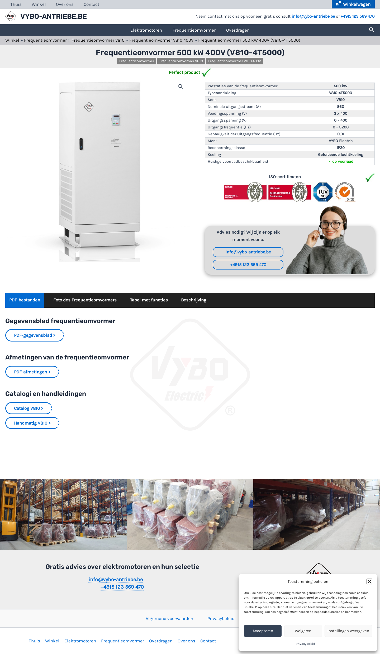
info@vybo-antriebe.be (313, 16)
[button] (369, 581)
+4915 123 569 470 (358, 16)
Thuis (15, 4)
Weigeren (303, 630)
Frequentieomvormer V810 (99, 40)
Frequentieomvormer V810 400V (163, 40)
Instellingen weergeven (348, 630)
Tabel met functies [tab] (150, 300)
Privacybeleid (305, 644)
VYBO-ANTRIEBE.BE (53, 16)
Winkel (37, 4)
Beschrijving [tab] (195, 300)
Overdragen (238, 30)
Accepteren (263, 630)
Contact (88, 4)
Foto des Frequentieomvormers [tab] (85, 300)
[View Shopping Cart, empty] (353, 4)
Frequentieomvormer (194, 30)
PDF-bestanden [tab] (24, 300)
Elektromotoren (146, 30)
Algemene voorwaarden (169, 618)
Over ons (62, 4)
